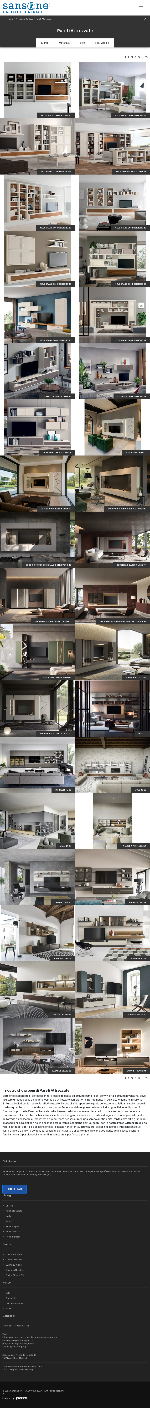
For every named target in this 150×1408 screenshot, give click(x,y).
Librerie (9, 1206)
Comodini (10, 1298)
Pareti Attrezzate (44, 19)
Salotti (9, 1221)
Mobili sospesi (13, 1226)
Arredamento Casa (24, 19)
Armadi (9, 1308)
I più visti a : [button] (102, 42)
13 (146, 57)
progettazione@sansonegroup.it (18, 1343)
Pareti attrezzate (14, 1211)
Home (10, 19)
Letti (8, 1293)
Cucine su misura (14, 1265)
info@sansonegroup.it (13, 1337)
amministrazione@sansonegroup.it (42, 1337)
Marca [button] (44, 42)
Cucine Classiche (14, 1259)
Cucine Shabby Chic (15, 1275)
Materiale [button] (64, 42)
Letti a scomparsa (14, 1303)
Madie (8, 1216)
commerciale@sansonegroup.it (17, 1340)
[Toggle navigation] (140, 8)
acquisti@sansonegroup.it (15, 1346)
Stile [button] (82, 42)
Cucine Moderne (14, 1254)
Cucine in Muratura (15, 1270)
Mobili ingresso (13, 1237)
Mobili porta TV (13, 1231)
